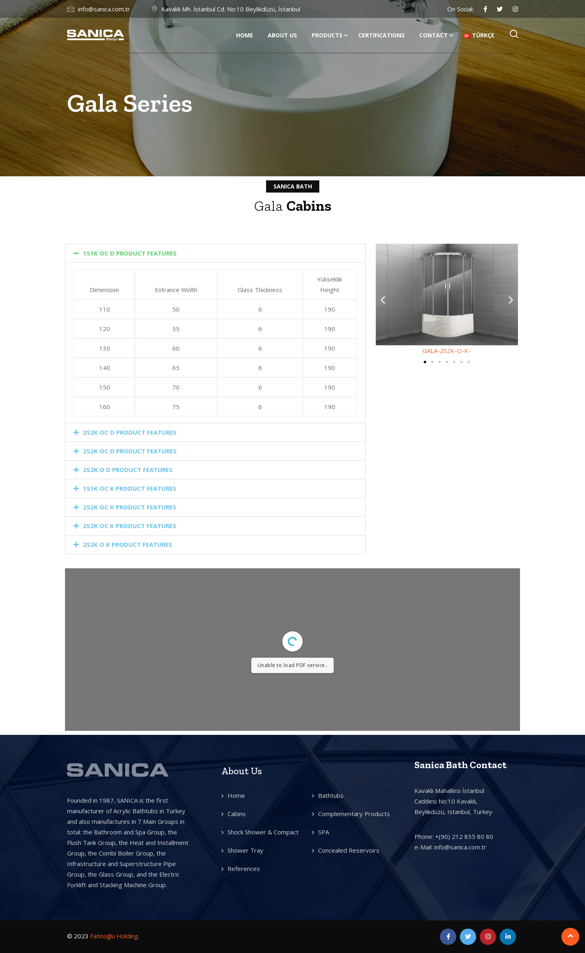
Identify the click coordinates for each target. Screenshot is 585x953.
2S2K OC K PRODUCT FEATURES (129, 507)
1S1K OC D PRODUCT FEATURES (130, 253)
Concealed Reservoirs (348, 850)
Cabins (237, 814)
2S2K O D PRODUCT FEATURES (128, 470)
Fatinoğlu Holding (114, 936)
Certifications (381, 35)
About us (282, 35)
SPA (323, 832)
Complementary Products (354, 814)
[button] (215, 253)
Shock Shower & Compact (263, 832)
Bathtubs (331, 795)
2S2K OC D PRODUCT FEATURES (130, 432)
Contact (433, 35)
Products (327, 35)
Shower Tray (245, 850)
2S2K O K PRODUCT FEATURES (127, 544)
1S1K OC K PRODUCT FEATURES (129, 488)
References (244, 868)
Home (244, 35)
